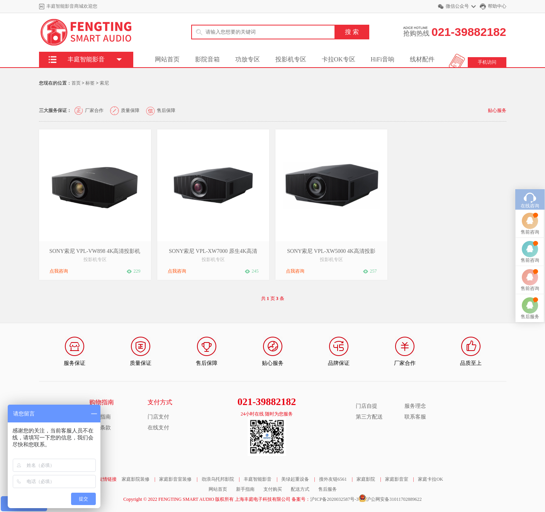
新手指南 (245, 489)
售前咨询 (530, 210)
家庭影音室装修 (175, 479)
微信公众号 (457, 6)
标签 (90, 83)
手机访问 (487, 62)
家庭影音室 (396, 479)
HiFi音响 (382, 59)
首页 (76, 83)
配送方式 (300, 489)
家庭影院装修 (135, 479)
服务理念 (415, 406)
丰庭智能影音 (258, 479)
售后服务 (327, 489)
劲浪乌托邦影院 (218, 479)
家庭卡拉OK (430, 479)
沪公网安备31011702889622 (394, 499)
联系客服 (415, 417)
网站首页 (167, 59)
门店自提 (366, 406)
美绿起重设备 (295, 479)
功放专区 (247, 59)
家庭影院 (366, 479)
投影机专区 (290, 59)
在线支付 (158, 428)
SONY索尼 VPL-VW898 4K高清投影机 (95, 251)
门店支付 (158, 417)
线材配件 (422, 59)
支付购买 (272, 489)
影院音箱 (207, 59)
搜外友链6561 (333, 479)
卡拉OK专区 (338, 59)
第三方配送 (369, 417)
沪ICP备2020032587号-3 (334, 499)
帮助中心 (497, 6)
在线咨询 (530, 183)
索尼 (104, 83)
